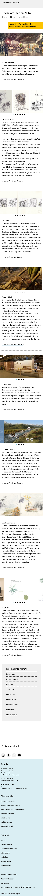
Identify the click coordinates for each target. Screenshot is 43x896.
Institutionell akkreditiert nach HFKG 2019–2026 (18, 887)
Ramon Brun (10, 674)
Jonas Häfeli (10, 689)
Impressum (5, 883)
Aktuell (3, 840)
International (5, 853)
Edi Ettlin (9, 684)
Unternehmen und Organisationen (13, 809)
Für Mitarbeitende (7, 826)
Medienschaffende (7, 814)
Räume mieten (6, 865)
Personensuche (6, 861)
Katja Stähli (10, 710)
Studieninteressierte (8, 801)
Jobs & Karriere (6, 818)
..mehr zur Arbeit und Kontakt (13, 80)
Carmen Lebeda (11, 699)
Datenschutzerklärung (8, 879)
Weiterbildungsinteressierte (10, 805)
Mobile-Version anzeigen (10, 3)
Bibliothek (4, 857)
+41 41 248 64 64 (7, 778)
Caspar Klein (10, 694)
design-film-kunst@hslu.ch (9, 780)
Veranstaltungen (6, 844)
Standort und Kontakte (9, 849)
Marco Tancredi (12, 715)
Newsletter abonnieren (9, 875)
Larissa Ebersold (12, 679)
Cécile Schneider (12, 705)
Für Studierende (6, 822)
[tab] (15, 114)
